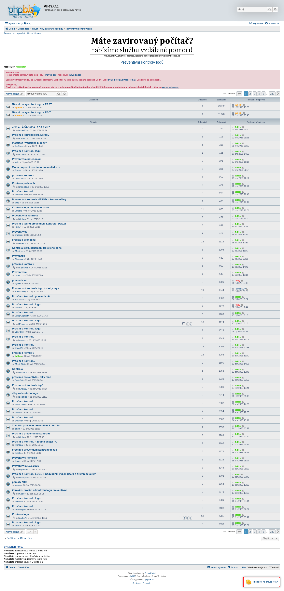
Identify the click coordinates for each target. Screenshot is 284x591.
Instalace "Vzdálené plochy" (29, 142)
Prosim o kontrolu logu (26, 328)
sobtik (18, 412)
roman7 (22, 138)
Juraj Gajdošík (22, 316)
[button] (239, 93)
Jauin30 (19, 178)
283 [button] (272, 94)
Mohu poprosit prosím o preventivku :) (36, 167)
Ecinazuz (23, 324)
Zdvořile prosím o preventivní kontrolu (36, 425)
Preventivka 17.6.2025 (25, 465)
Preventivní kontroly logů (141, 62)
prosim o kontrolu (23, 175)
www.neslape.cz (170, 87)
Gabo (21, 154)
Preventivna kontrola (25, 215)
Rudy (237, 280)
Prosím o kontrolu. (23, 360)
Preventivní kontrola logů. (28, 385)
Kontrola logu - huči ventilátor (30, 207)
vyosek (18, 107)
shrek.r (22, 243)
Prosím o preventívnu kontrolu (31, 433)
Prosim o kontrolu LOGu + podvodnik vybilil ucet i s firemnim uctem (54, 473)
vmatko (18, 211)
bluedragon (20, 509)
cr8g (17, 202)
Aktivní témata (34, 33)
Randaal (19, 445)
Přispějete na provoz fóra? (262, 582)
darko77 (23, 518)
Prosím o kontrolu (23, 191)
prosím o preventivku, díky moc (31, 377)
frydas (18, 283)
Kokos (18, 461)
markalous (24, 187)
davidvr (22, 340)
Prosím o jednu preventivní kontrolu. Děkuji (39, 223)
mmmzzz (19, 275)
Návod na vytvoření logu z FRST (32, 104)
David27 (19, 194)
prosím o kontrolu (23, 264)
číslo (17, 525)
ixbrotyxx (23, 477)
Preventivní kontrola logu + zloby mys (35, 288)
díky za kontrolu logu (25, 393)
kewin (18, 485)
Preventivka (19, 231)
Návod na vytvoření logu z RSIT (31, 112)
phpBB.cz (149, 580)
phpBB (132, 576)
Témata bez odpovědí (14, 33)
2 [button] (250, 94)
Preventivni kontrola (24, 457)
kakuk (18, 307)
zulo (17, 162)
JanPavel (19, 332)
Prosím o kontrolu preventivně (31, 296)
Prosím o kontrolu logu (26, 150)
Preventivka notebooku (26, 159)
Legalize (23, 397)
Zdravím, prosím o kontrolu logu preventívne (39, 490)
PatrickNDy (20, 291)
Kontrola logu (20, 514)
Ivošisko (19, 146)
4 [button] (259, 94)
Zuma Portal (150, 573)
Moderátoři (21, 67)
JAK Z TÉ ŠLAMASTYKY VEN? (31, 126)
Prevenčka (18, 255)
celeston (23, 372)
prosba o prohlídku (24, 239)
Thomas (19, 259)
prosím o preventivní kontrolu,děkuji (34, 449)
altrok (238, 474)
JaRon (238, 127)
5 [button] (263, 94)
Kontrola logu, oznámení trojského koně (37, 247)
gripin (17, 429)
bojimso (23, 469)
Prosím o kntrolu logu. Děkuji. (30, 134)
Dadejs (18, 235)
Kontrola (17, 368)
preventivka (19, 280)
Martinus (19, 251)
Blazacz (19, 170)
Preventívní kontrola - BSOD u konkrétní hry (39, 199)
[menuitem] (28, 23)
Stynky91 (23, 267)
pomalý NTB (19, 482)
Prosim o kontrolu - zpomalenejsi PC (34, 441)
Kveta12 (23, 389)
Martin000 (20, 364)
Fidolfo (18, 453)
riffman (18, 115)
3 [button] (254, 94)
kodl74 (18, 227)
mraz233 (23, 130)
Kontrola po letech (23, 183)
